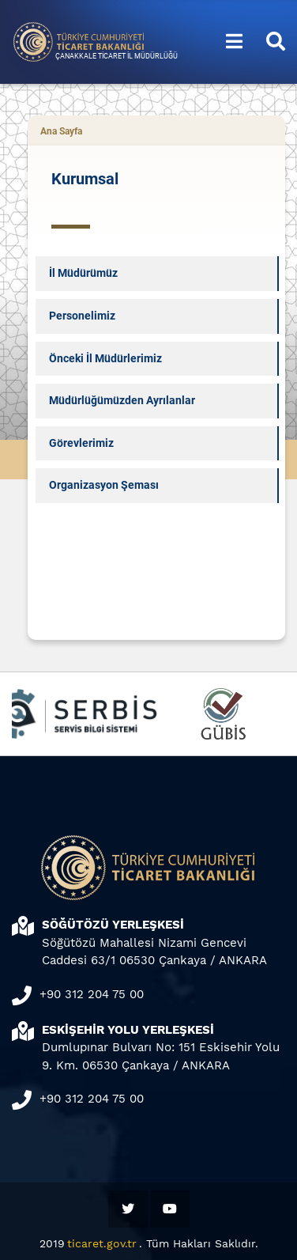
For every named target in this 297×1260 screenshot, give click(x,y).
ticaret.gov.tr (102, 1243)
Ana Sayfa (61, 131)
